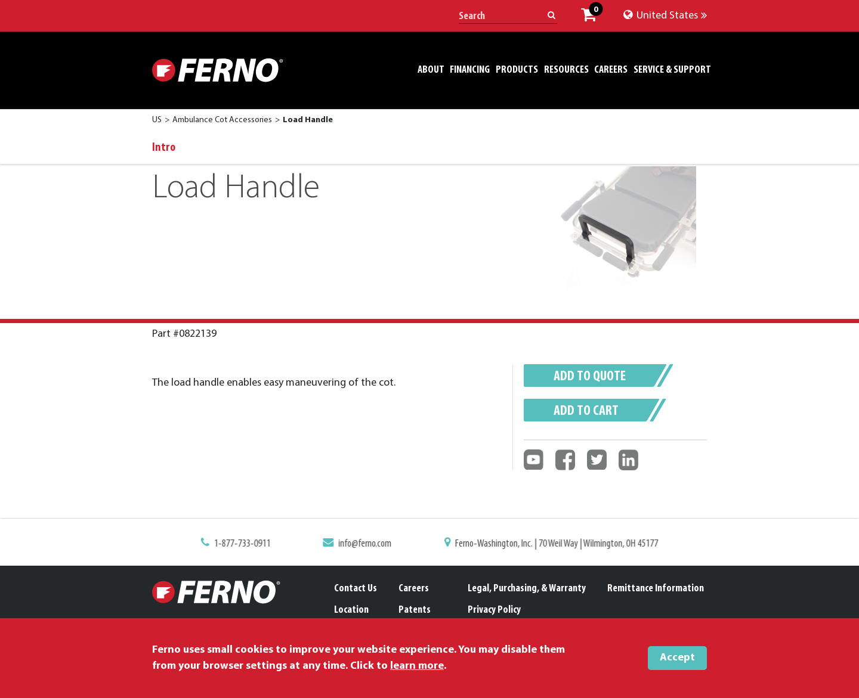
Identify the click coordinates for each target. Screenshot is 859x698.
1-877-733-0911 (247, 543)
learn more (417, 666)
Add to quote (590, 377)
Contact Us (355, 588)
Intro (163, 148)
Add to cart (586, 411)
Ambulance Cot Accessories (222, 120)
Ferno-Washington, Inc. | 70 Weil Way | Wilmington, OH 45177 (554, 543)
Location (351, 610)
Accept (677, 657)
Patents (414, 610)
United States (665, 15)
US (157, 120)
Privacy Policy (494, 610)
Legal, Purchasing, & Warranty (527, 588)
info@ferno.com (367, 543)
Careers (413, 588)
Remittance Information (655, 588)
